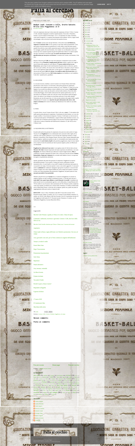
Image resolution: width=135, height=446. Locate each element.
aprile (87, 125)
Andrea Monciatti (39, 403)
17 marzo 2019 (38, 299)
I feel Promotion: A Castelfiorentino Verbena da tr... (93, 76)
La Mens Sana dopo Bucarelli (90, 210)
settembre (88, 113)
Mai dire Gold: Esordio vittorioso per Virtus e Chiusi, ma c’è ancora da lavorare (54, 224)
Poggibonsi (57, 314)
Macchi (60, 383)
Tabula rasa (85, 151)
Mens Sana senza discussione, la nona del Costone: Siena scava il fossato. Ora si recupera (95, 230)
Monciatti (42, 387)
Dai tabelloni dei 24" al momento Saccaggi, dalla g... (93, 86)
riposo (76, 388)
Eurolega (65, 380)
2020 (86, 34)
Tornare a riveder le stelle (41, 241)
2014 (86, 143)
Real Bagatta (86, 201)
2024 (86, 25)
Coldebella (41, 378)
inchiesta (71, 382)
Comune (53, 378)
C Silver (57, 377)
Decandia (55, 380)
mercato (74, 385)
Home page (56, 365)
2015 (86, 141)
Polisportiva (58, 388)
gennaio (88, 131)
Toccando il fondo (39, 280)
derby (60, 380)
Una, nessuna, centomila (40, 268)
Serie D (50, 390)
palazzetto (65, 387)
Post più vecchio (73, 365)
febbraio (88, 129)
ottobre (88, 43)
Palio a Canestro (74, 387)
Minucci (35, 387)
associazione (60, 375)
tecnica (69, 392)
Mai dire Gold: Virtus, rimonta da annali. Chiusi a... (94, 93)
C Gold (50, 377)
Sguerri (57, 390)
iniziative (37, 383)
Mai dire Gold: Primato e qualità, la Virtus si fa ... (93, 106)
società (68, 390)
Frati (39, 382)
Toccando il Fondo (87, 242)
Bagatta (35, 377)
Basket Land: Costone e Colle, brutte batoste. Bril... (93, 103)
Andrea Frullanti (39, 401)
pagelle (59, 387)
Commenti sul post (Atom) (44, 368)
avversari (68, 375)
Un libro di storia (38, 272)
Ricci (71, 388)
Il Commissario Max (39, 303)
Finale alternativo (38, 264)
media (52, 385)
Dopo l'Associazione (39, 249)
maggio (88, 122)
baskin (39, 377)
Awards (76, 375)
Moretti (49, 387)
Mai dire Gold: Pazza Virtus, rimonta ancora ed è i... (92, 71)
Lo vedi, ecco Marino (88, 160)
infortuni (77, 382)
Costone (48, 314)
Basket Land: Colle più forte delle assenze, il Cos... (92, 68)
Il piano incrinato (38, 276)
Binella (44, 377)
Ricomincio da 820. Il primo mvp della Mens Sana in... (94, 97)
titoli (34, 394)
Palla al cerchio (51, 10)
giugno (88, 120)
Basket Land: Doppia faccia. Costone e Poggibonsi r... (92, 53)
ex (69, 380)
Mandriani (76, 383)
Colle (44, 314)
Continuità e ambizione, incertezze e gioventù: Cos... (93, 110)
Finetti (73, 380)
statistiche (36, 392)
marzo (87, 127)
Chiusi (75, 377)
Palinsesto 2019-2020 (91, 83)
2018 (86, 134)
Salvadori (36, 390)
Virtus (46, 394)
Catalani (70, 377)
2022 (86, 30)
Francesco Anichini (39, 408)
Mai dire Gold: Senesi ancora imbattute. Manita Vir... (93, 57)
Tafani (64, 392)
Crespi (42, 380)
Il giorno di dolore (39, 291)
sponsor (75, 390)
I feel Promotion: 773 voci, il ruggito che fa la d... (92, 60)
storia (44, 392)
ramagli (65, 388)
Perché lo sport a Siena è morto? (42, 284)
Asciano (40, 314)
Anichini (45, 375)
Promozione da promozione (41, 253)
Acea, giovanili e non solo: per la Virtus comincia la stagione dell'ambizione (55, 237)
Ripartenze (37, 260)
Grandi (58, 382)
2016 (86, 139)
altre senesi (36, 375)
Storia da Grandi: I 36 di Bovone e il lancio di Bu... (93, 64)
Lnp (55, 383)
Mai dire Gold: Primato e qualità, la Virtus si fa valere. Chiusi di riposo (53, 214)
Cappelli (64, 377)
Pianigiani (43, 388)
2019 (86, 36)
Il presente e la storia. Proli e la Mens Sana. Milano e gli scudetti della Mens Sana (92, 170)
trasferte (40, 394)
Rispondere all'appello (40, 287)
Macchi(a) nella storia (40, 307)
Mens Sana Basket (62, 385)
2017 (86, 137)
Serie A (44, 390)
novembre (88, 41)
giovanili (52, 382)
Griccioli (64, 382)
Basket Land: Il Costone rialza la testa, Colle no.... (93, 89)
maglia (70, 383)
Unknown (37, 420)
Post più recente (38, 365)
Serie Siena (37, 257)
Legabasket (43, 383)
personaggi (36, 388)
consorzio (60, 378)
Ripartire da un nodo (90, 100)
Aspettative (37, 228)
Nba (54, 387)
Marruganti (38, 385)
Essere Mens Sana (39, 245)
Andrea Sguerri (38, 406)
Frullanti (52, 314)
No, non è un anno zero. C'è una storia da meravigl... (93, 80)
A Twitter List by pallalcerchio (90, 255)
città (34, 378)
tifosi (74, 392)
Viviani (53, 394)
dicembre (88, 38)
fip (77, 380)
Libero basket (49, 383)
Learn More (101, 4)
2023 (86, 27)
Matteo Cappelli (39, 415)
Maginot (66, 383)
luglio (87, 118)
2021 (86, 32)
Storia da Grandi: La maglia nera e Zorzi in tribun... (93, 49)
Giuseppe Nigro (39, 413)
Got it (109, 4)
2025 (86, 23)
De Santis (50, 380)
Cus (46, 380)
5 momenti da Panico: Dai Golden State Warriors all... (93, 46)
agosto (88, 116)
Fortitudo (35, 382)
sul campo (63, 314)
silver (63, 390)
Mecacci (46, 385)
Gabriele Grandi (39, 411)
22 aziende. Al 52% (87, 192)
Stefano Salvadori (39, 418)
